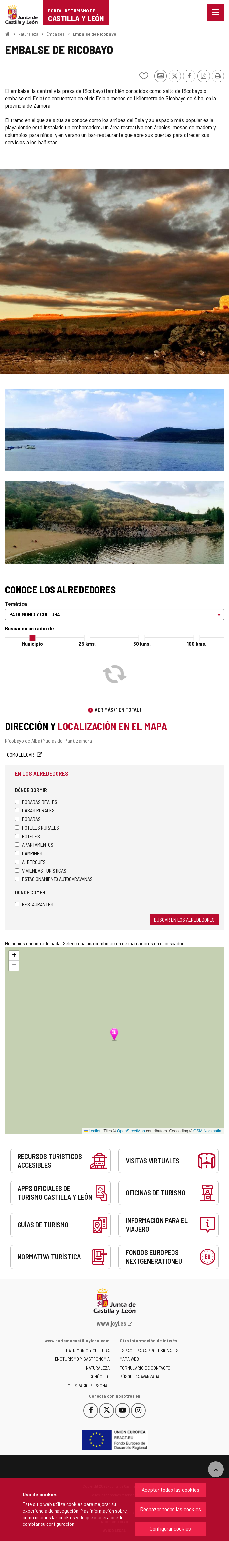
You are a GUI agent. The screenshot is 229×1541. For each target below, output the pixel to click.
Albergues (30, 862)
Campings (28, 853)
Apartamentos (34, 844)
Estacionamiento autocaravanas (54, 879)
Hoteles (27, 836)
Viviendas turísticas (40, 870)
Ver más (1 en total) (118, 709)
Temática (16, 603)
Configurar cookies (170, 1528)
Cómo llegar (21, 754)
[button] (14, 956)
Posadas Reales (36, 802)
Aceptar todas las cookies (170, 1489)
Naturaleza (28, 34)
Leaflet (92, 1131)
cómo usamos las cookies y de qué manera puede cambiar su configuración (73, 1520)
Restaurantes (34, 904)
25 (87, 643)
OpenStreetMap (131, 1131)
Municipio (32, 643)
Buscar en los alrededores (184, 919)
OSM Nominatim (207, 1131)
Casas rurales (35, 810)
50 (142, 643)
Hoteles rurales (37, 827)
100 (196, 643)
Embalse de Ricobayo (94, 34)
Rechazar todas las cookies (170, 1509)
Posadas (28, 819)
